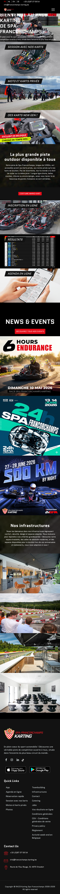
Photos (9, 809)
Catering (36, 800)
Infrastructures (39, 791)
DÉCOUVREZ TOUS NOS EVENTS (30, 331)
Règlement (37, 830)
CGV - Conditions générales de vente (41, 820)
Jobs (34, 805)
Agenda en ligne (14, 791)
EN (14, 1)
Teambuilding (38, 787)
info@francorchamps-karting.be (16, 5)
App (8, 787)
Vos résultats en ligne (42, 809)
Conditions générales (42, 813)
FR (5, 1)
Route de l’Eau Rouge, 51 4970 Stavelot (27, 867)
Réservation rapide (15, 796)
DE (18, 1)
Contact (36, 796)
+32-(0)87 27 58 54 (32, 1)
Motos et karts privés (16, 805)
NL (9, 1)
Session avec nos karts (17, 800)
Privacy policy (38, 825)
